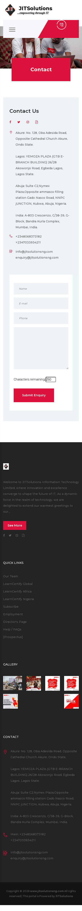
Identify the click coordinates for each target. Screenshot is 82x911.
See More (15, 525)
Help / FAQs (12, 629)
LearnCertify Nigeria (18, 599)
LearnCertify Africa (17, 591)
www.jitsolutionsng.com (47, 891)
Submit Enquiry (34, 395)
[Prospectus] (13, 637)
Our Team (10, 576)
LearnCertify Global (18, 584)
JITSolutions (64, 896)
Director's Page (15, 622)
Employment (13, 614)
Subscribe (11, 607)
